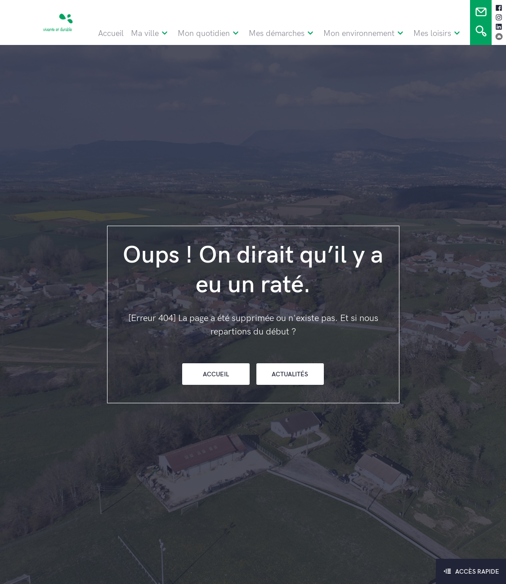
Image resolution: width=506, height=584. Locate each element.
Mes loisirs (438, 34)
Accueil (111, 34)
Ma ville (150, 34)
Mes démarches (282, 34)
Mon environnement (364, 34)
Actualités (290, 374)
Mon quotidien (210, 34)
